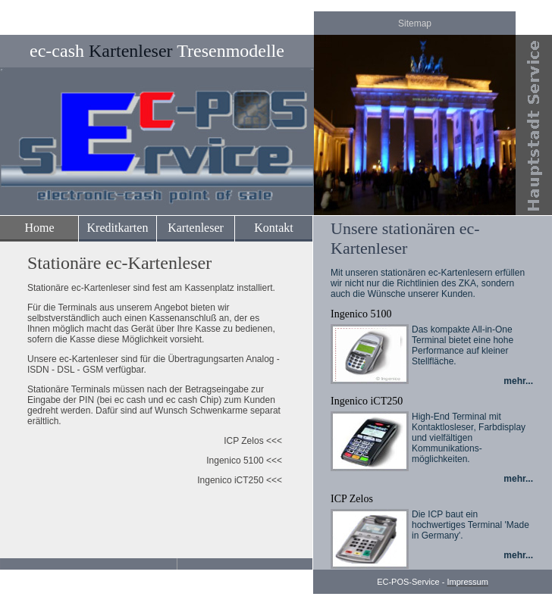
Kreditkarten (118, 227)
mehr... (518, 381)
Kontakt (273, 227)
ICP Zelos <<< (253, 441)
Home (39, 227)
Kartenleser (196, 227)
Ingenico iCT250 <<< (239, 480)
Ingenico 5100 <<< (244, 460)
